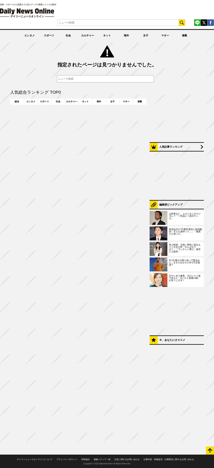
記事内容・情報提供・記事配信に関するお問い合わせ (169, 459)
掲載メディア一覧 (102, 459)
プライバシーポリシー (66, 459)
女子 (145, 35)
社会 (68, 35)
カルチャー (87, 35)
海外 (126, 35)
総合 (17, 101)
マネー (165, 35)
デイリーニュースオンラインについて (34, 459)
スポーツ (49, 35)
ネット (107, 35)
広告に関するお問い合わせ (127, 459)
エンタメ (29, 35)
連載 (184, 35)
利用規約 (85, 459)
